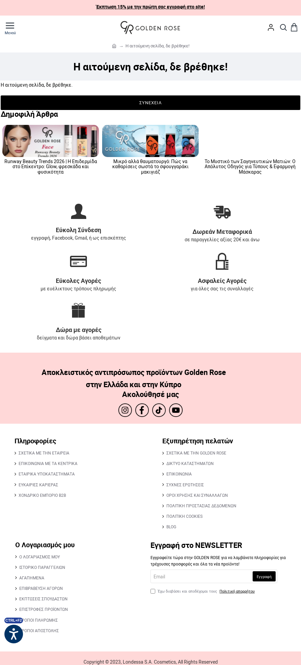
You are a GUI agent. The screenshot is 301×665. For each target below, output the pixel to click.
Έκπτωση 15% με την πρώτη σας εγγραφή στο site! (150, 6)
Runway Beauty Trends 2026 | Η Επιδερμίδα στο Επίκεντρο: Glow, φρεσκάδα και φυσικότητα (250, 166)
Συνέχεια (150, 102)
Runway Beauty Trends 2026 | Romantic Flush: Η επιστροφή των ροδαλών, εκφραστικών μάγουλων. (150, 166)
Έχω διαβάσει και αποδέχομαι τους (203, 591)
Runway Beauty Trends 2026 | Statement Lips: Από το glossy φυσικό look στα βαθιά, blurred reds (51, 166)
